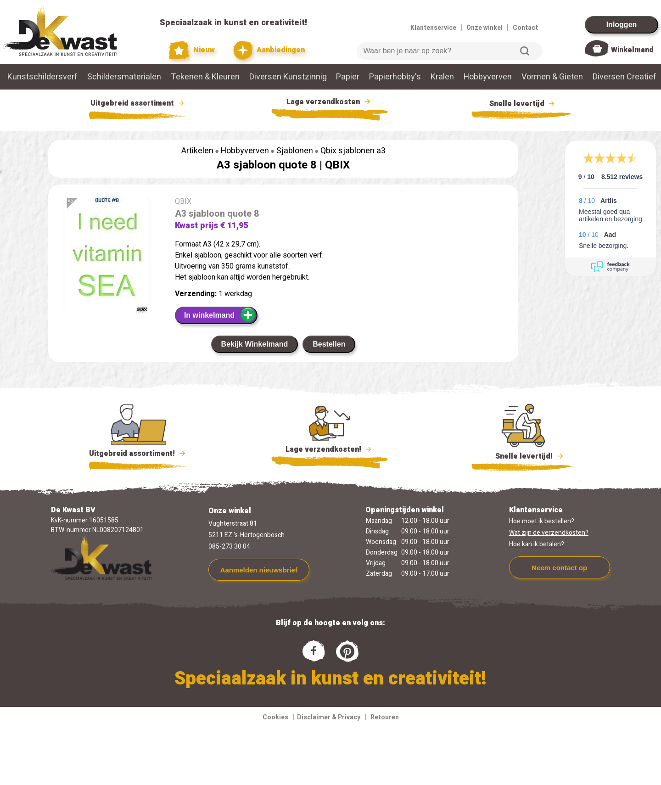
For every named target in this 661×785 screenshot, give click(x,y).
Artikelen (197, 151)
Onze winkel (484, 28)
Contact (525, 28)
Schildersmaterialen (124, 77)
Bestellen (329, 344)
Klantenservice (433, 28)
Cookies (275, 717)
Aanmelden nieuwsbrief (258, 570)
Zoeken (524, 51)
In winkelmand (220, 315)
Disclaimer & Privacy (328, 717)
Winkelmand (632, 50)
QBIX (337, 165)
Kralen (442, 77)
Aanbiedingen (269, 50)
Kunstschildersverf (42, 77)
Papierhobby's (395, 77)
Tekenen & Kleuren (205, 77)
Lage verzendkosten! (329, 451)
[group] (107, 256)
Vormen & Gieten (552, 77)
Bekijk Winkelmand (254, 344)
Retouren (384, 717)
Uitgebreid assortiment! (138, 453)
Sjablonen (294, 151)
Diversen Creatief (624, 77)
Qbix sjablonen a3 (353, 151)
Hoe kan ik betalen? (536, 544)
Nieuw (192, 50)
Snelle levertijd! (523, 455)
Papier (347, 77)
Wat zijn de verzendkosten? (548, 533)
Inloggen (621, 24)
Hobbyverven (488, 77)
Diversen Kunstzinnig (288, 77)
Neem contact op (559, 568)
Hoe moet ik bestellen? (541, 521)
